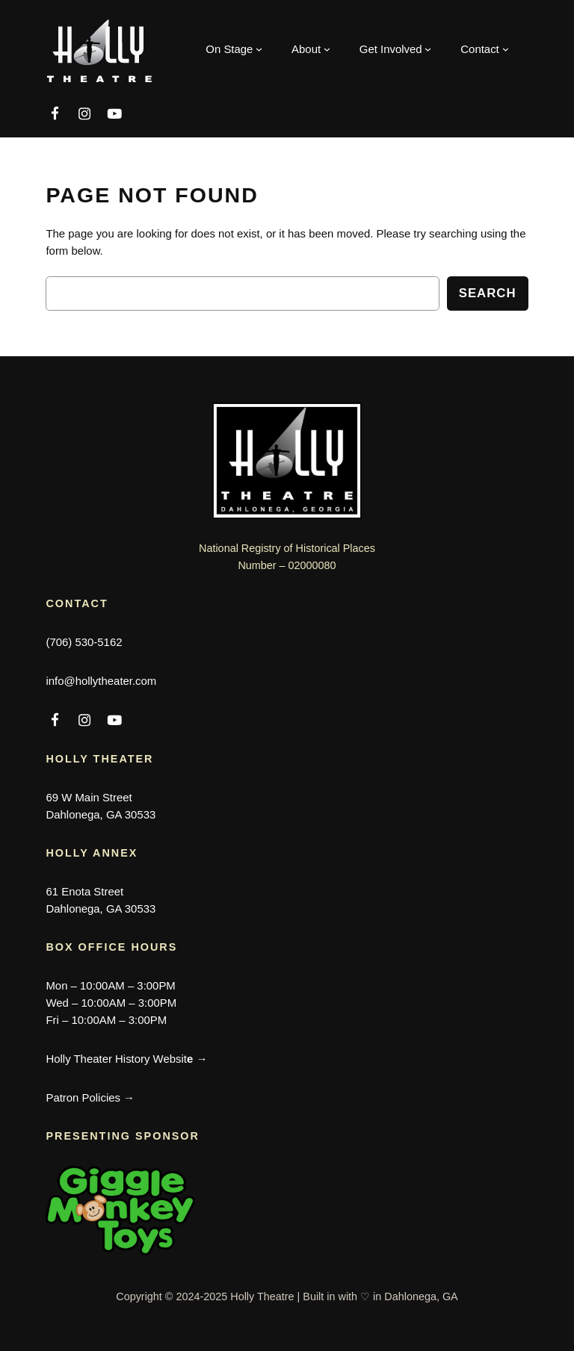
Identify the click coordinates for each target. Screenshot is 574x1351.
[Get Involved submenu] (395, 49)
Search (487, 293)
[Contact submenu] (484, 49)
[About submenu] (310, 49)
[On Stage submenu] (234, 49)
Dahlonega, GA (420, 1296)
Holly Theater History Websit (126, 1058)
